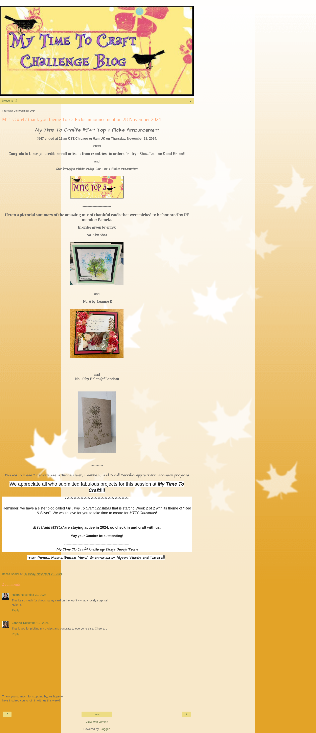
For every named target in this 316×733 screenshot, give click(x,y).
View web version (97, 722)
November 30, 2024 (33, 594)
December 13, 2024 (35, 622)
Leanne (17, 622)
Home (97, 714)
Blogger (105, 729)
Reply (15, 610)
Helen (16, 594)
